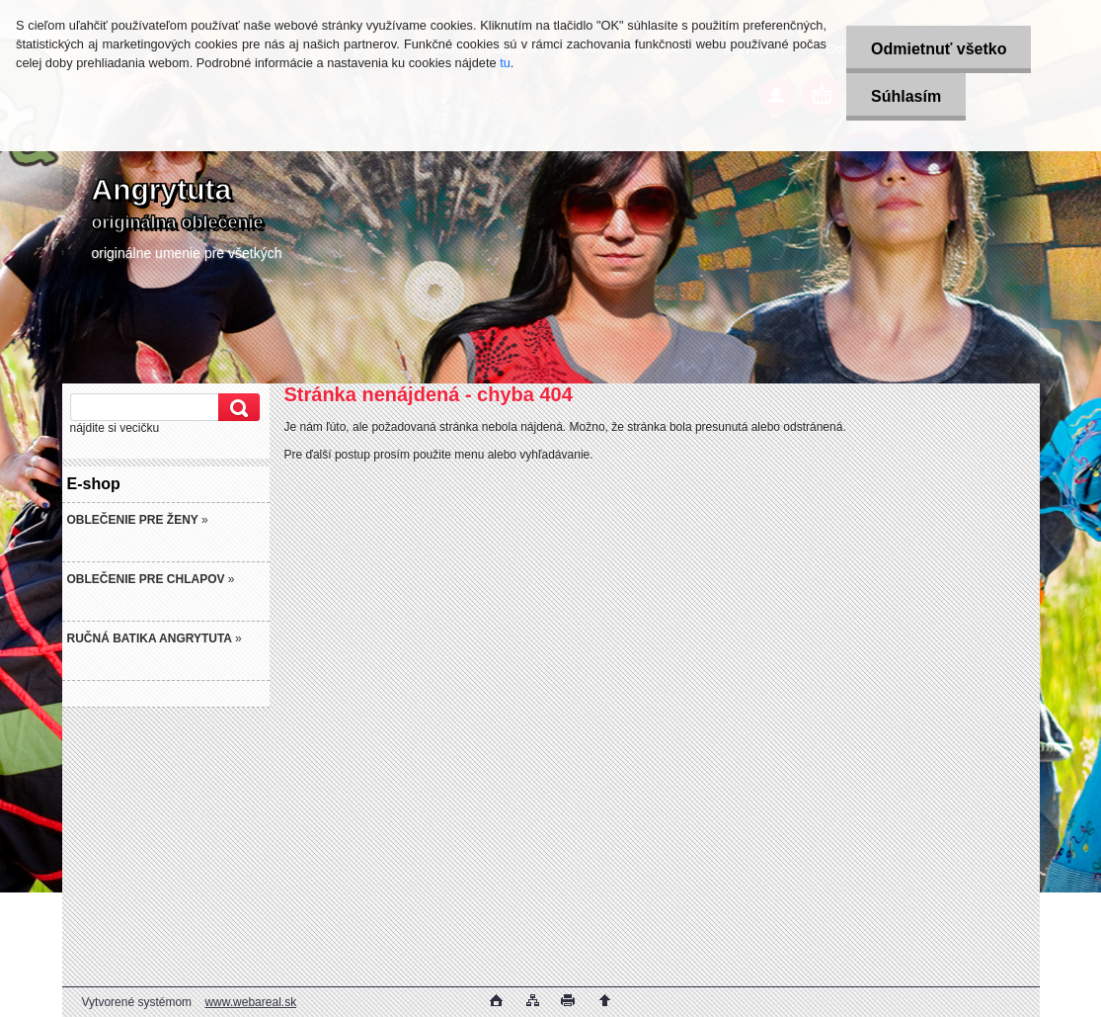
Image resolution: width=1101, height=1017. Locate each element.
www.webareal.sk (250, 1002)
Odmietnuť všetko (938, 49)
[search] (236, 407)
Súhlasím (906, 96)
